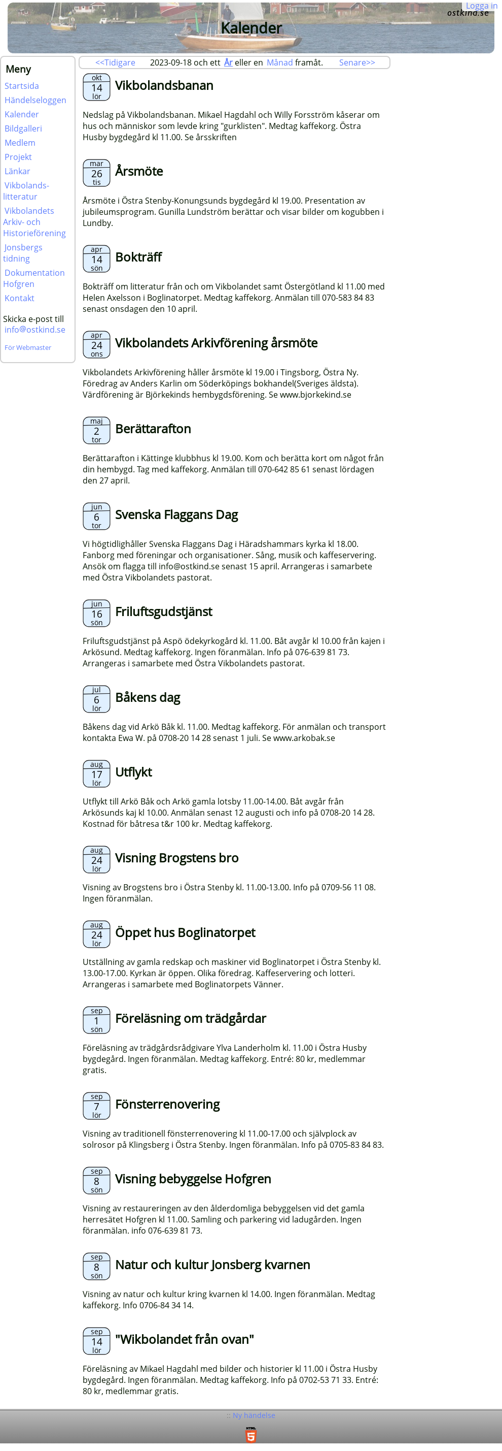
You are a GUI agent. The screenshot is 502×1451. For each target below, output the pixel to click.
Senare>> (357, 62)
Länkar (17, 171)
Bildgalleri (23, 128)
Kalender (22, 114)
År (228, 62)
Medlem (20, 142)
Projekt (18, 157)
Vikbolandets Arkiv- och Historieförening (34, 222)
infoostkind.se (35, 329)
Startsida (22, 85)
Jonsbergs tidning (23, 253)
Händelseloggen (35, 100)
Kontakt (19, 298)
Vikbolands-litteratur (26, 191)
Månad (280, 62)
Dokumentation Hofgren (34, 278)
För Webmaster (28, 347)
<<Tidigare (115, 62)
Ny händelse (254, 1415)
